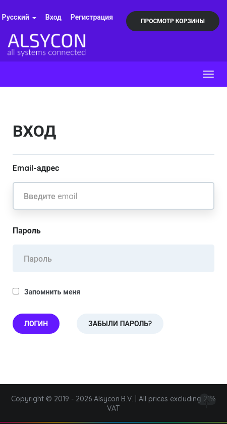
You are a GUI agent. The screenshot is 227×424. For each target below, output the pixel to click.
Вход (53, 17)
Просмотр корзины (173, 21)
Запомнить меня (46, 291)
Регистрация (92, 17)
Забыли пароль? (120, 323)
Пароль (27, 230)
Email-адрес (36, 168)
